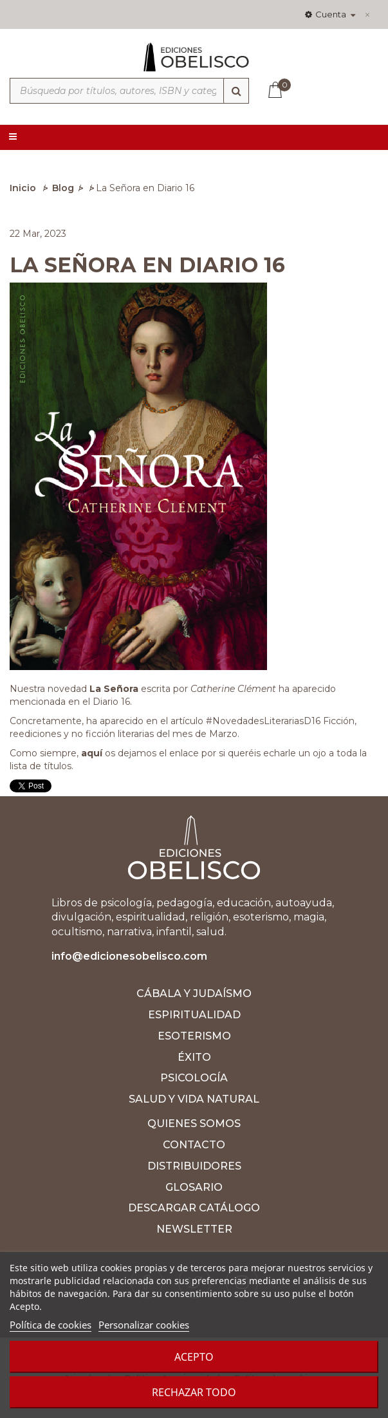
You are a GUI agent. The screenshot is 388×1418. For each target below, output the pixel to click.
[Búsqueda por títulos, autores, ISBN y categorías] (129, 91)
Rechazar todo (194, 1392)
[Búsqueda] (236, 91)
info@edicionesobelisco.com (129, 956)
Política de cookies (50, 1324)
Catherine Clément (234, 689)
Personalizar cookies (143, 1324)
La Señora (113, 689)
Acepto (194, 1357)
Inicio (23, 188)
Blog (63, 188)
